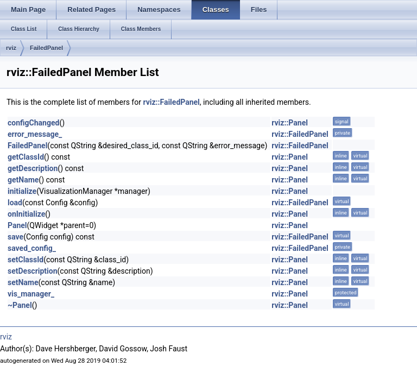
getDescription (33, 168)
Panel (17, 225)
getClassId (26, 157)
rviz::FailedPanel (171, 102)
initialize (22, 191)
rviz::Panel (289, 122)
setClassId (25, 259)
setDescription (33, 271)
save (15, 236)
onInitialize (26, 214)
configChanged (33, 122)
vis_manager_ (31, 293)
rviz (11, 48)
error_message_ (35, 134)
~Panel (20, 305)
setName (23, 282)
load (15, 202)
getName (23, 179)
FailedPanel (46, 48)
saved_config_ (32, 248)
